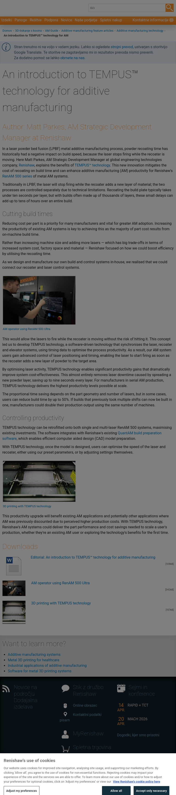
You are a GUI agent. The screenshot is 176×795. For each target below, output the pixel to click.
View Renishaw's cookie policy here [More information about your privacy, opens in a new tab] (136, 786)
